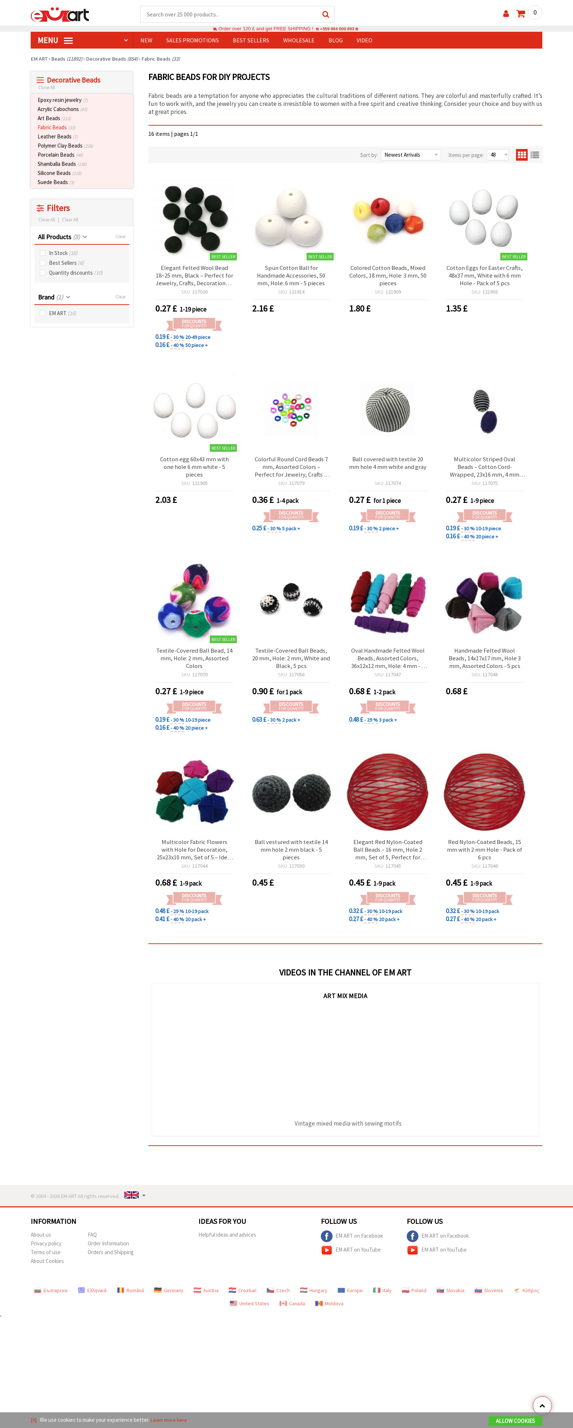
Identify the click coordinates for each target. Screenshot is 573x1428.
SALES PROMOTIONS (192, 40)
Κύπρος (526, 1295)
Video (364, 40)
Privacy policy (46, 1248)
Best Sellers (66, 263)
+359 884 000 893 (337, 29)
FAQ (92, 1239)
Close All (46, 88)
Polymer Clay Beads (65, 145)
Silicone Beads (59, 173)
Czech (278, 1295)
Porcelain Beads (60, 155)
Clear (120, 237)
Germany (168, 1295)
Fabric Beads (56, 127)
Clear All (70, 220)
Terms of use (46, 1256)
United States (249, 1308)
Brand (50, 297)
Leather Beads (58, 136)
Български (51, 1295)
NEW (146, 40)
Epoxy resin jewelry (63, 100)
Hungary (313, 1295)
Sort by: (369, 155)
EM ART (62, 313)
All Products (59, 237)
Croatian (243, 1295)
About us (41, 1239)
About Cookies (47, 1265)
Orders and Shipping (111, 1256)
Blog (336, 40)
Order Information (108, 1248)
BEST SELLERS (251, 40)
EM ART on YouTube (351, 1255)
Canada (292, 1308)
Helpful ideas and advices (227, 1239)
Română (130, 1295)
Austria (206, 1295)
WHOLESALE (299, 40)
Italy (382, 1295)
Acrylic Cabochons (62, 109)
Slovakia (450, 1295)
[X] (34, 1420)
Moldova (329, 1308)
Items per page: (466, 155)
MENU (55, 40)
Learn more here (170, 1420)
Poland (414, 1295)
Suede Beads (56, 182)
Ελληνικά (92, 1295)
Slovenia (489, 1295)
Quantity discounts (76, 273)
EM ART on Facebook (352, 1241)
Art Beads (54, 118)
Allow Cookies (515, 1421)
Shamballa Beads (62, 164)
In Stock (63, 253)
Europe (350, 1295)
